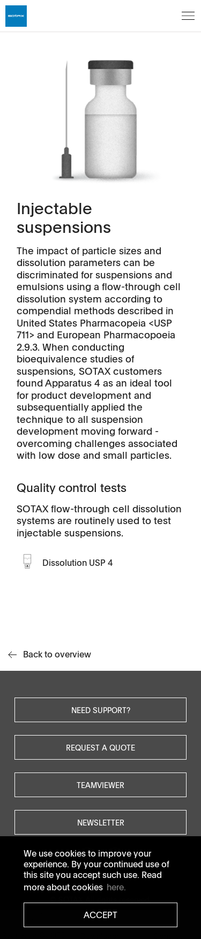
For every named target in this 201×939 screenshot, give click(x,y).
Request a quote (100, 747)
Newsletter (100, 822)
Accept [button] (100, 915)
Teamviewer (100, 784)
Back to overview (49, 654)
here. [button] (116, 887)
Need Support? (100, 710)
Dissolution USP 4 (77, 562)
